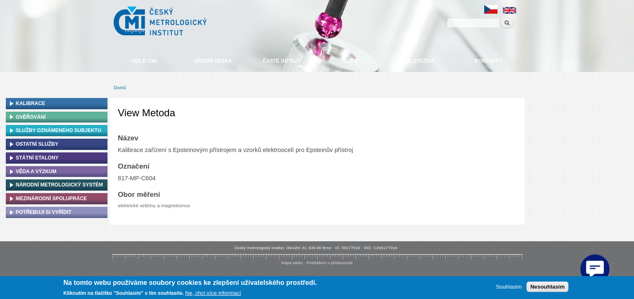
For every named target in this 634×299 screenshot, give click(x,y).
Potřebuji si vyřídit (43, 212)
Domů (120, 87)
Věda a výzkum (36, 171)
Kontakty (488, 61)
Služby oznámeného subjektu (58, 130)
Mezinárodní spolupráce (51, 198)
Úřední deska (213, 61)
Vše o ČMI (144, 61)
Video (350, 61)
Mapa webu (291, 262)
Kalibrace (30, 103)
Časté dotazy (282, 61)
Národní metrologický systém (59, 185)
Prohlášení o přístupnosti (330, 262)
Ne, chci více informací (213, 293)
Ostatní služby (37, 144)
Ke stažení (419, 61)
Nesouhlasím (547, 287)
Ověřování (31, 117)
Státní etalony (37, 158)
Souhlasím (509, 287)
